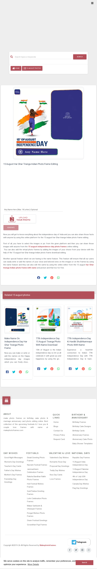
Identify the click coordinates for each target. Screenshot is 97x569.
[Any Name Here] (33, 209)
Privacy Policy (59, 435)
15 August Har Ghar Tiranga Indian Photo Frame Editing (30, 164)
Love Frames (55, 479)
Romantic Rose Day (58, 462)
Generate (11, 227)
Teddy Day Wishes (57, 470)
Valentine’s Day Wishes (59, 457)
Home (16, 68)
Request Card (59, 439)
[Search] (43, 57)
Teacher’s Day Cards (12, 466)
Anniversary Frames (80, 435)
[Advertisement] (48, 24)
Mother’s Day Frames (13, 475)
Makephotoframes (48, 545)
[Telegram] (78, 542)
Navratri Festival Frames (37, 465)
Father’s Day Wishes (12, 470)
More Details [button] (33, 564)
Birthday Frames (79, 422)
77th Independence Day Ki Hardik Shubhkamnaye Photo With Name (79, 341)
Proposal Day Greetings (59, 466)
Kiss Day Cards (56, 475)
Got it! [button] (84, 562)
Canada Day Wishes (80, 484)
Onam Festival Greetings (37, 520)
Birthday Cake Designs (81, 426)
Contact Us (58, 431)
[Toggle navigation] (92, 3)
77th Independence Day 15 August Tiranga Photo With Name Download (48, 341)
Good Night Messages (13, 457)
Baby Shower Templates (82, 443)
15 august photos (32, 68)
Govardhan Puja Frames (37, 525)
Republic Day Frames (81, 457)
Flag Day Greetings (80, 488)
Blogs (56, 426)
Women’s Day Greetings (14, 462)
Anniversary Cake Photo (82, 439)
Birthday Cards (78, 431)
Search (80, 57)
